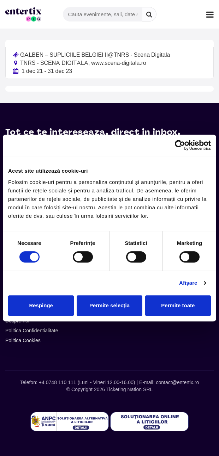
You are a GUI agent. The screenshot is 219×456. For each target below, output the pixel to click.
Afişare (188, 283)
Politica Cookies (23, 340)
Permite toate (178, 305)
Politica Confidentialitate (31, 330)
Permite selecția (109, 305)
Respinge (41, 305)
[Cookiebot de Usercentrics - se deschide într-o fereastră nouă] (180, 145)
